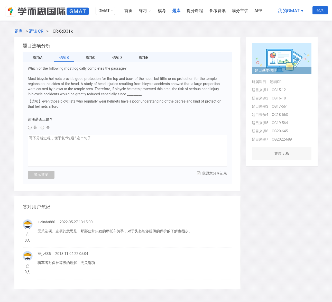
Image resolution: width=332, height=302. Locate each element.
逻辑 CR (36, 31)
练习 (143, 10)
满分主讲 (240, 10)
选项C (90, 58)
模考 (162, 10)
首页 (128, 10)
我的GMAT (289, 10)
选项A (37, 58)
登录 (320, 10)
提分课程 (195, 10)
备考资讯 (217, 10)
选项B (64, 58)
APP (258, 10)
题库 (176, 10)
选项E (143, 58)
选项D (117, 58)
